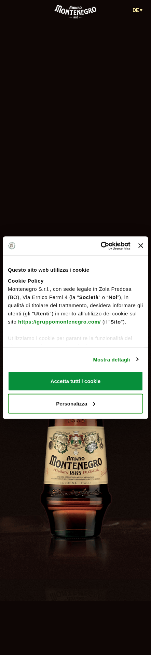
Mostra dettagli (111, 359)
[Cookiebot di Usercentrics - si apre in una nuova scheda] (101, 245)
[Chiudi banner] (140, 245)
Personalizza (75, 403)
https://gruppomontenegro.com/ (59, 321)
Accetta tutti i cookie (76, 381)
